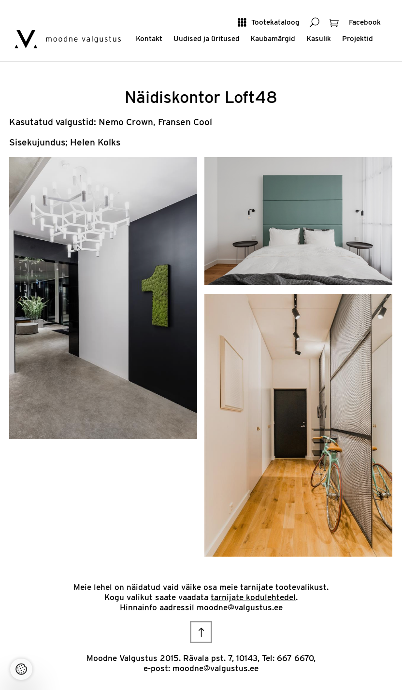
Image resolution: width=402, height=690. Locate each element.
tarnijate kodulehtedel (253, 597)
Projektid (357, 38)
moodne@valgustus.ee (240, 607)
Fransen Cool (185, 122)
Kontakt (149, 38)
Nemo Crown (126, 122)
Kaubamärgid (272, 38)
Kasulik (318, 38)
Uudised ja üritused (206, 38)
